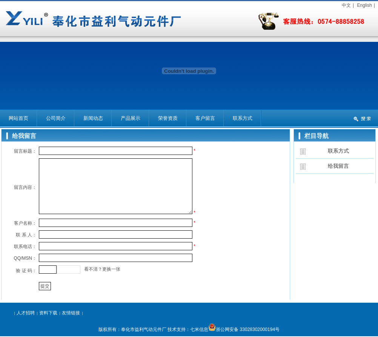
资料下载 (48, 313)
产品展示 (130, 118)
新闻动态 (93, 118)
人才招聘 (26, 313)
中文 (346, 5)
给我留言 (338, 166)
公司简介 (56, 118)
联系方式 (242, 118)
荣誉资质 (168, 118)
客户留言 (205, 118)
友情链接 (71, 313)
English (364, 5)
